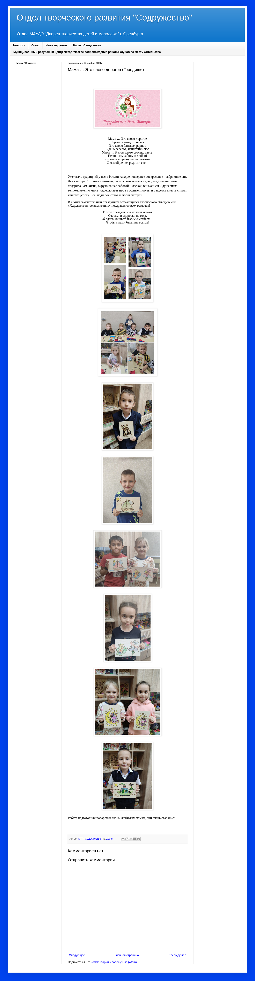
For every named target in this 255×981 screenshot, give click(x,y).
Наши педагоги (56, 45)
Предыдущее (177, 955)
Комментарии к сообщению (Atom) (114, 962)
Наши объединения (87, 45)
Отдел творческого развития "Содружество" (104, 17)
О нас (35, 45)
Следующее (77, 955)
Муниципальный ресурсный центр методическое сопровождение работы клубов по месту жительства (87, 52)
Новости (19, 45)
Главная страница (127, 955)
